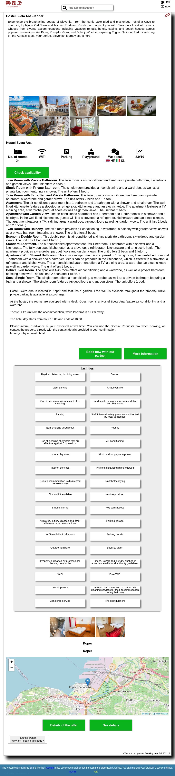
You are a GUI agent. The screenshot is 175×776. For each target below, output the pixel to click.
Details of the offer (64, 725)
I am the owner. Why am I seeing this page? (28, 739)
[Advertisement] (87, 66)
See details (111, 725)
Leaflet (145, 713)
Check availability (28, 172)
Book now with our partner (100, 353)
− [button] (11, 668)
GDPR (72, 771)
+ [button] (11, 662)
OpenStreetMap (160, 713)
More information (145, 353)
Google (50, 767)
